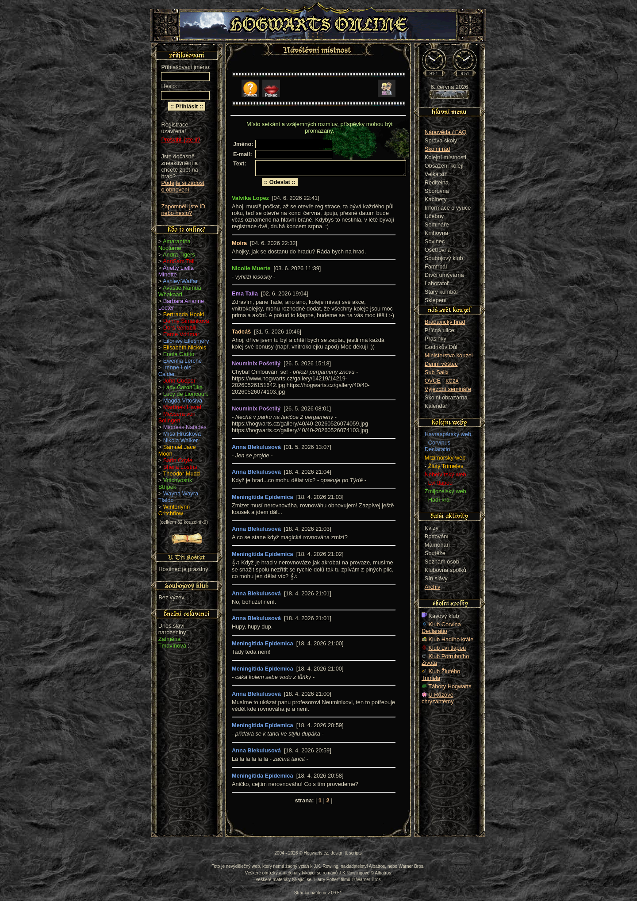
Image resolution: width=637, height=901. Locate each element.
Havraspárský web (448, 434)
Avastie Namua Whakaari (179, 291)
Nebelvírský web (445, 474)
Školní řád (437, 149)
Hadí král (439, 499)
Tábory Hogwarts (449, 686)
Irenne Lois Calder (174, 370)
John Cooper (179, 380)
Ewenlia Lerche (182, 360)
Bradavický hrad (445, 321)
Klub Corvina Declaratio (441, 627)
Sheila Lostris (180, 467)
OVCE (433, 380)
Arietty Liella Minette (176, 271)
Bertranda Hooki (183, 314)
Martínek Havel (182, 407)
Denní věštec (441, 363)
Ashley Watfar (180, 281)
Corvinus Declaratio (437, 445)
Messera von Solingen (177, 417)
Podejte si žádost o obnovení (182, 186)
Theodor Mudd (181, 473)
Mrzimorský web (445, 457)
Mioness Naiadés (185, 427)
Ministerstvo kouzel (449, 355)
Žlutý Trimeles (446, 466)
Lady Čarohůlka (183, 387)
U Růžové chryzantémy (438, 698)
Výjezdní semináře (448, 389)
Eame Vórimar (181, 334)
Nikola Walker (180, 440)
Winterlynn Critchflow (174, 510)
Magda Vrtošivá (182, 400)
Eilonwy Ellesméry (186, 340)
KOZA (452, 380)
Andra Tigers (179, 254)
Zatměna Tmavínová (172, 642)
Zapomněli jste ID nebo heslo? (183, 209)
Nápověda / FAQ (446, 132)
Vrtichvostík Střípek (175, 483)
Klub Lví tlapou (447, 647)
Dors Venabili (179, 327)
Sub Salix (437, 372)
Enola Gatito (178, 354)
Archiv (433, 586)
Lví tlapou (440, 482)
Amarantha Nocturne (174, 244)
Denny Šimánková (186, 321)
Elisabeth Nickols (184, 347)
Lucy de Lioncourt (185, 394)
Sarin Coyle (177, 460)
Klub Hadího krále (451, 639)
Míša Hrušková (182, 433)
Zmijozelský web (445, 491)
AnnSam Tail (179, 261)
